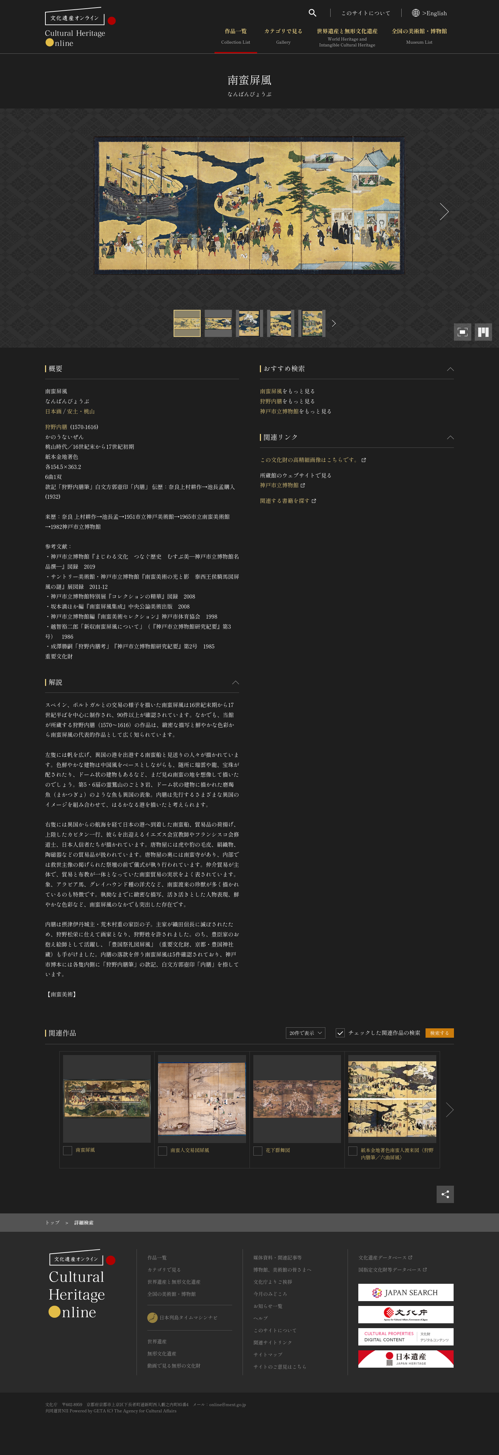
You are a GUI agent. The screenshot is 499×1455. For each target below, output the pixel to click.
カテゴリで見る (283, 38)
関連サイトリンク (272, 1342)
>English (429, 13)
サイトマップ (267, 1354)
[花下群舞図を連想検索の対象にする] (257, 1151)
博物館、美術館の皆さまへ (282, 1269)
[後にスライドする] (443, 211)
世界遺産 (157, 1341)
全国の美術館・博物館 (419, 38)
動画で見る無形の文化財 (174, 1365)
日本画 (53, 411)
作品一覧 (235, 38)
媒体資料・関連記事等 (277, 1257)
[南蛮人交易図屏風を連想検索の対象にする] (162, 1151)
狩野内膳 (56, 426)
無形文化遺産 (161, 1353)
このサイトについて (366, 13)
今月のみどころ (270, 1293)
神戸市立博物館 (279, 411)
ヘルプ (260, 1318)
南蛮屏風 (271, 391)
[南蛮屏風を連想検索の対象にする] (67, 1150)
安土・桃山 (81, 411)
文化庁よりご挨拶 (272, 1281)
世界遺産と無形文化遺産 (347, 38)
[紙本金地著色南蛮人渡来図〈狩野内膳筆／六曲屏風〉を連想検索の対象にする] (352, 1151)
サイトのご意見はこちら (280, 1366)
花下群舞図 (278, 1150)
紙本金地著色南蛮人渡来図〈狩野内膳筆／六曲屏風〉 (397, 1154)
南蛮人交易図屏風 (189, 1150)
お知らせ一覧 (267, 1305)
